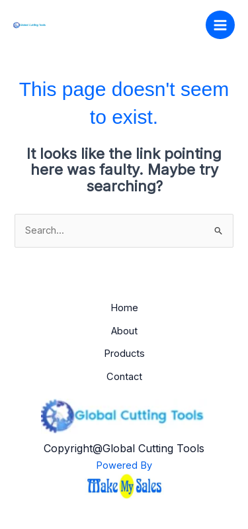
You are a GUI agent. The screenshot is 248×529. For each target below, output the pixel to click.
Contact (124, 377)
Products (124, 354)
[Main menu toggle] (220, 25)
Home (124, 308)
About (124, 331)
